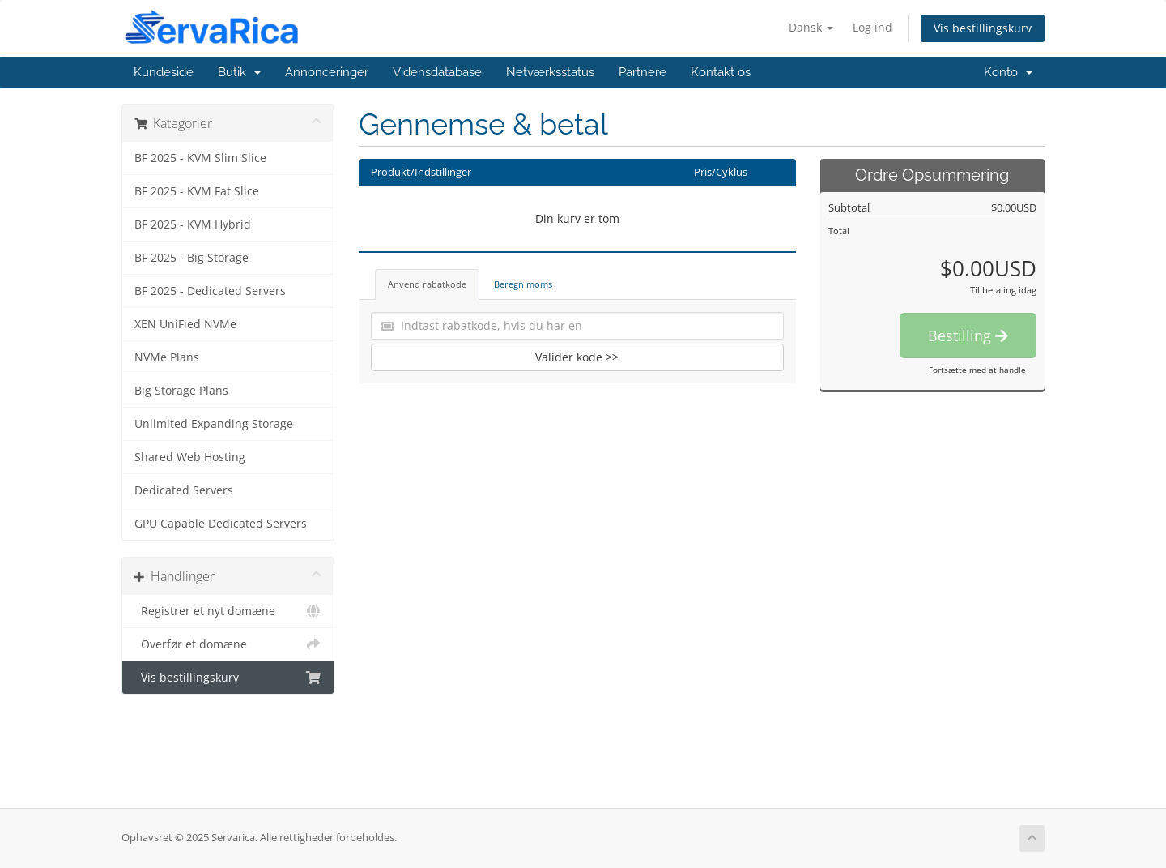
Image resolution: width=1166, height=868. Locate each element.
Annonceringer (326, 72)
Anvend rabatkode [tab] (427, 284)
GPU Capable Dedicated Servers (220, 523)
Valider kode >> (577, 357)
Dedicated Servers (183, 490)
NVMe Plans (166, 357)
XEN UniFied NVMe (185, 324)
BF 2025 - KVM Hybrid (192, 224)
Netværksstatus (550, 72)
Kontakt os (721, 72)
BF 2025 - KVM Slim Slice (200, 158)
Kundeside (164, 72)
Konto (1008, 72)
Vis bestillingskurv (983, 28)
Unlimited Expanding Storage (213, 424)
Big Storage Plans (181, 390)
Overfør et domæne (227, 644)
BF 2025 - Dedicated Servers (210, 291)
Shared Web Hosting (189, 457)
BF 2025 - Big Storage (191, 257)
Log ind (872, 27)
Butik (239, 72)
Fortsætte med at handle (977, 369)
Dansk (811, 27)
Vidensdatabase (437, 72)
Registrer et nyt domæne (227, 611)
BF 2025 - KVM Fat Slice (196, 191)
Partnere (642, 72)
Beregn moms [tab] (523, 284)
